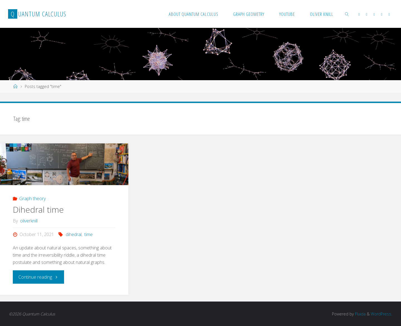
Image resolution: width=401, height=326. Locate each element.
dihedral (74, 234)
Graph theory (32, 198)
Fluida (360, 314)
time (88, 234)
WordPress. (381, 314)
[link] (347, 14)
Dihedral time (38, 209)
